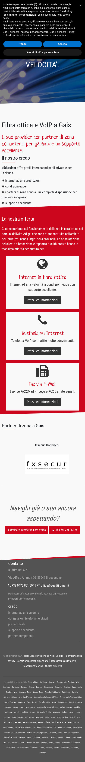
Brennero (39, 687)
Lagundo (8, 707)
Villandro (74, 748)
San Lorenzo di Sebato (62, 727)
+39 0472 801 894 (21, 585)
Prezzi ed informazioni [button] (42, 300)
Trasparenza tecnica (32, 666)
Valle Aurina (10, 748)
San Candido (8, 727)
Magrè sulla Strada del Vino (47, 707)
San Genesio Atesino (23, 727)
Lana (21, 707)
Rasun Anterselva (29, 722)
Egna (28, 702)
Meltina (25, 712)
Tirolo (22, 743)
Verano (56, 748)
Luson (32, 707)
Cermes (75, 692)
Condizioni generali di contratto (33, 660)
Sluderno (45, 737)
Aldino (35, 682)
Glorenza (72, 702)
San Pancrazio (19, 733)
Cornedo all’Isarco (25, 697)
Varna (41, 748)
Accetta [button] (62, 44)
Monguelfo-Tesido (44, 712)
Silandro (36, 737)
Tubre (51, 743)
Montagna (56, 712)
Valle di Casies (23, 748)
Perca (47, 717)
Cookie (59, 655)
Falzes (34, 702)
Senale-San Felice (10, 737)
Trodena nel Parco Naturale (36, 743)
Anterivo (52, 682)
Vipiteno (42, 753)
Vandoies (33, 748)
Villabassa (65, 748)
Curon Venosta (10, 702)
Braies (31, 687)
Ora (26, 717)
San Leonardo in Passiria (42, 727)
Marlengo (8, 712)
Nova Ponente (17, 717)
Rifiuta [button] (23, 44)
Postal (72, 717)
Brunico (67, 687)
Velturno (49, 748)
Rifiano (47, 722)
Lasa (27, 707)
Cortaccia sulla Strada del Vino (46, 697)
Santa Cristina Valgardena (37, 733)
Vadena (57, 743)
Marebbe (77, 707)
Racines (18, 722)
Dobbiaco (21, 702)
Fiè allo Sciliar (44, 702)
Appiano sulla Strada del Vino (68, 682)
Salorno (77, 722)
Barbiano (15, 687)
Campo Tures (38, 692)
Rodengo (68, 722)
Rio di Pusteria (57, 722)
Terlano (61, 737)
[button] (80, 5)
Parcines (39, 717)
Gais (54, 702)
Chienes (7, 697)
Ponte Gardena (62, 717)
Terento (53, 737)
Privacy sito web (45, 655)
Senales (22, 737)
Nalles (64, 712)
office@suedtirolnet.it (53, 585)
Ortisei (31, 717)
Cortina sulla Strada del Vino (71, 697)
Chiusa (14, 697)
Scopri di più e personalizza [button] (42, 52)
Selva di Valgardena (71, 733)
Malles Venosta (66, 707)
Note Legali (30, 655)
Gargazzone (62, 702)
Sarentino (52, 733)
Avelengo (6, 687)
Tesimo (15, 743)
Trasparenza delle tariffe (63, 660)
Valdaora (76, 743)
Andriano (43, 682)
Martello (17, 712)
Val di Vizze (66, 743)
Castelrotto (66, 692)
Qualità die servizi (54, 666)
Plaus (53, 717)
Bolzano (24, 687)
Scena (60, 733)
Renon (40, 722)
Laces (79, 702)
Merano (32, 712)
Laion (15, 707)
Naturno (72, 712)
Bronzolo (58, 687)
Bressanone (48, 687)
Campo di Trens (25, 692)
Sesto (29, 737)
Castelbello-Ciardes (52, 692)
